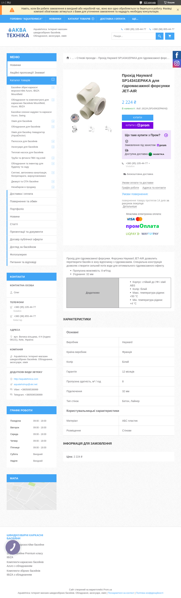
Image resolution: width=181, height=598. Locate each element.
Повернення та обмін (23, 201)
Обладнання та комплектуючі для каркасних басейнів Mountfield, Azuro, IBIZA (30, 103)
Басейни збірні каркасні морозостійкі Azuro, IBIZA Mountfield (25, 90)
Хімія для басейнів (21, 121)
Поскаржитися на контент (121, 593)
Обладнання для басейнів (25, 126)
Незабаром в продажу (23, 187)
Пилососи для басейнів (24, 141)
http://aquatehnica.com (26, 379)
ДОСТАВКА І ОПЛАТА (112, 18)
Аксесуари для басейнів (24, 146)
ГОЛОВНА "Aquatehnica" (26, 18)
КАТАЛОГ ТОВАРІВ (79, 18)
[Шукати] (159, 36)
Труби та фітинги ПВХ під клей (28, 158)
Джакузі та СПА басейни (24, 181)
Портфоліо (17, 208)
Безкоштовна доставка (140, 174)
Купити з (138, 125)
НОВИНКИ (55, 18)
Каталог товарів (20, 80)
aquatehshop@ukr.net (25, 384)
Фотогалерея (18, 254)
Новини (15, 216)
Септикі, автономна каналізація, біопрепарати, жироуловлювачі (29, 174)
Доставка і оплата (21, 193)
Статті (14, 224)
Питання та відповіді (23, 262)
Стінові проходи (86, 58)
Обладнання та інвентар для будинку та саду (27, 165)
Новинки (15, 65)
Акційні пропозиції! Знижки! (27, 72)
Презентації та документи (26, 231)
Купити (137, 117)
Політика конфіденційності (149, 593)
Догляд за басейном (23, 246)
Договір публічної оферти (26, 239)
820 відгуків (150, 2)
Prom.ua (108, 589)
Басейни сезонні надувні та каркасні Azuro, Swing (31, 114)
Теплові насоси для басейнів (27, 152)
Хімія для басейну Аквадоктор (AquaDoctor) (28, 134)
